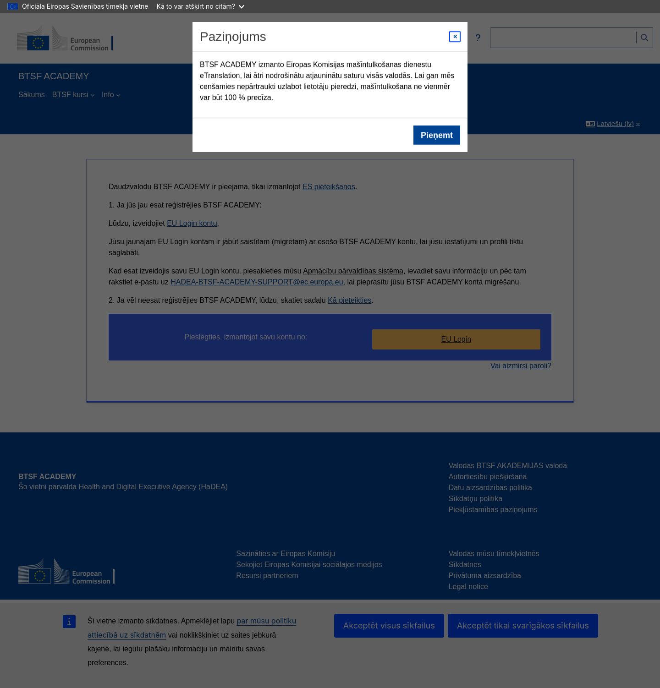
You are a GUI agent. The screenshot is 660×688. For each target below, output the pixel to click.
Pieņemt (437, 135)
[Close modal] (455, 37)
